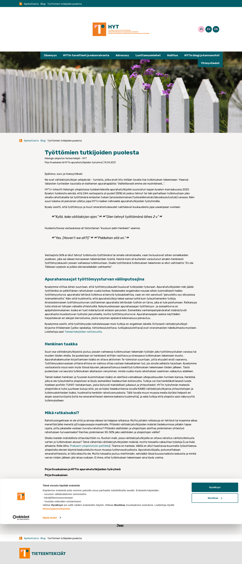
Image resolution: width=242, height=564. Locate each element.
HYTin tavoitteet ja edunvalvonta (86, 55)
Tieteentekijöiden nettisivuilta (83, 331)
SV (208, 29)
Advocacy (122, 55)
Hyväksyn (215, 527)
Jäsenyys (50, 55)
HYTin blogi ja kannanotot (202, 55)
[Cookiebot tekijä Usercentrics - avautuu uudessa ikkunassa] (21, 557)
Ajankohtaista (31, 4)
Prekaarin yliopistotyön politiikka (89, 445)
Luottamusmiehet (148, 55)
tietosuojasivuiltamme (56, 548)
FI (201, 29)
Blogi (43, 4)
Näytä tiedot (50, 557)
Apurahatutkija (74, 501)
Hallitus (172, 55)
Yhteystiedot (210, 63)
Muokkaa (215, 538)
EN (216, 29)
